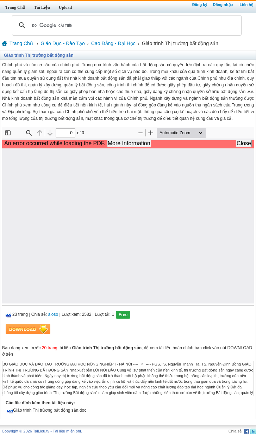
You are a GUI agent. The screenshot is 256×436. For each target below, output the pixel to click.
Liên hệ (246, 4)
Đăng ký (199, 4)
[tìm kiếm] (125, 25)
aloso (53, 314)
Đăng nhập (223, 4)
